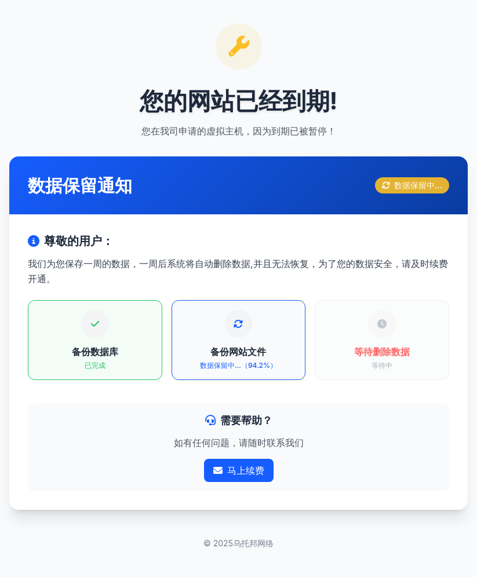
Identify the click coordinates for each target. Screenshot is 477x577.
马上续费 (238, 470)
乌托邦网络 (253, 543)
